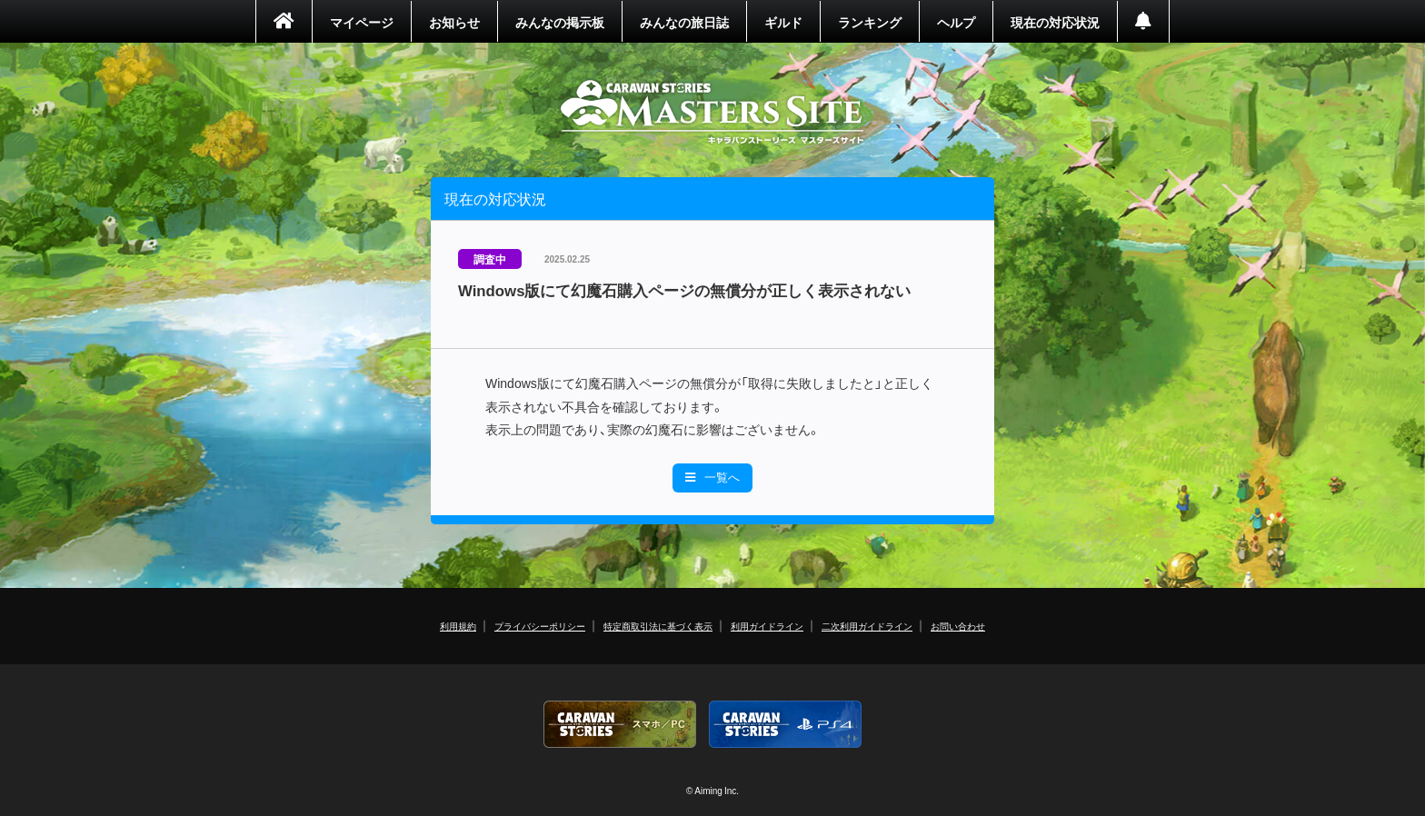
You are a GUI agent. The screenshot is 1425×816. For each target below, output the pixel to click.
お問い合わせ (958, 625)
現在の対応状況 (1055, 22)
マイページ (362, 22)
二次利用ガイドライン (867, 625)
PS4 (786, 725)
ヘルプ (956, 22)
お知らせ (454, 22)
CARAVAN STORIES (713, 112)
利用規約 (458, 625)
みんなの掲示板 (559, 22)
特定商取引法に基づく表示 (657, 625)
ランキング (870, 22)
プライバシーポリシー (539, 625)
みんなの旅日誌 (684, 22)
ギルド (783, 22)
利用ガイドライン (767, 625)
